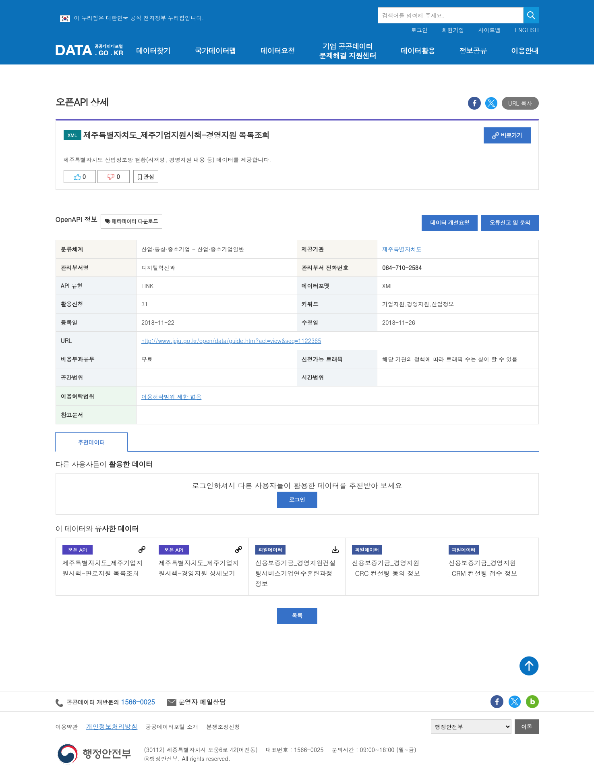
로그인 (419, 30)
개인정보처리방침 (112, 726)
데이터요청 (277, 51)
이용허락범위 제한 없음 (171, 397)
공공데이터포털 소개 (172, 727)
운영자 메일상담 (196, 701)
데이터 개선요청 (449, 222)
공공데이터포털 (89, 49)
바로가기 (507, 135)
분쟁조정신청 (223, 727)
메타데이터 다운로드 (131, 221)
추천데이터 (91, 442)
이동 (526, 727)
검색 (531, 15)
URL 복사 (520, 103)
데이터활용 (417, 51)
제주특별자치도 (402, 249)
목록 (297, 615)
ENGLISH (526, 30)
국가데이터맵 (215, 51)
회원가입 (453, 30)
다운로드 (335, 549)
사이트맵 (489, 30)
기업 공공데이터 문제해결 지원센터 (347, 50)
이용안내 (524, 51)
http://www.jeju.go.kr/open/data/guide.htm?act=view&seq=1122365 (231, 341)
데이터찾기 (153, 51)
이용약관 (67, 727)
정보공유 (472, 51)
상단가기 (529, 665)
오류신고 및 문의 (509, 222)
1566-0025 (138, 701)
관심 (146, 176)
